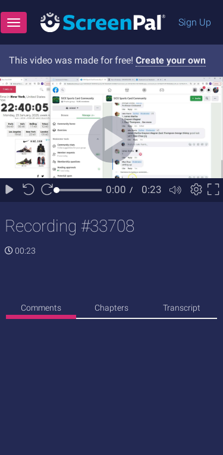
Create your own (171, 60)
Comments (41, 307)
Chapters (111, 307)
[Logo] (102, 21)
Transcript (181, 307)
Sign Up (194, 22)
